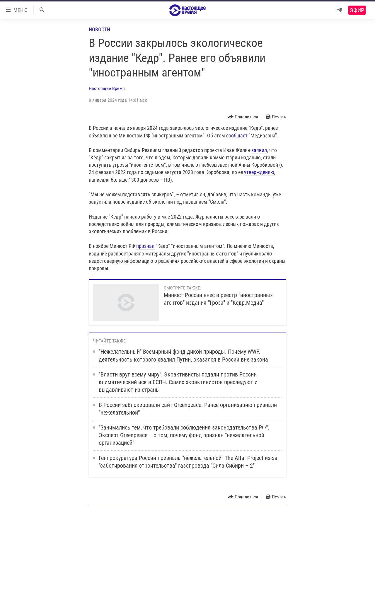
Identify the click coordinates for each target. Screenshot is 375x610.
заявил (259, 150)
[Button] (243, 117)
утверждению (259, 172)
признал (145, 246)
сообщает (237, 135)
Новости (99, 29)
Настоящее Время (107, 88)
